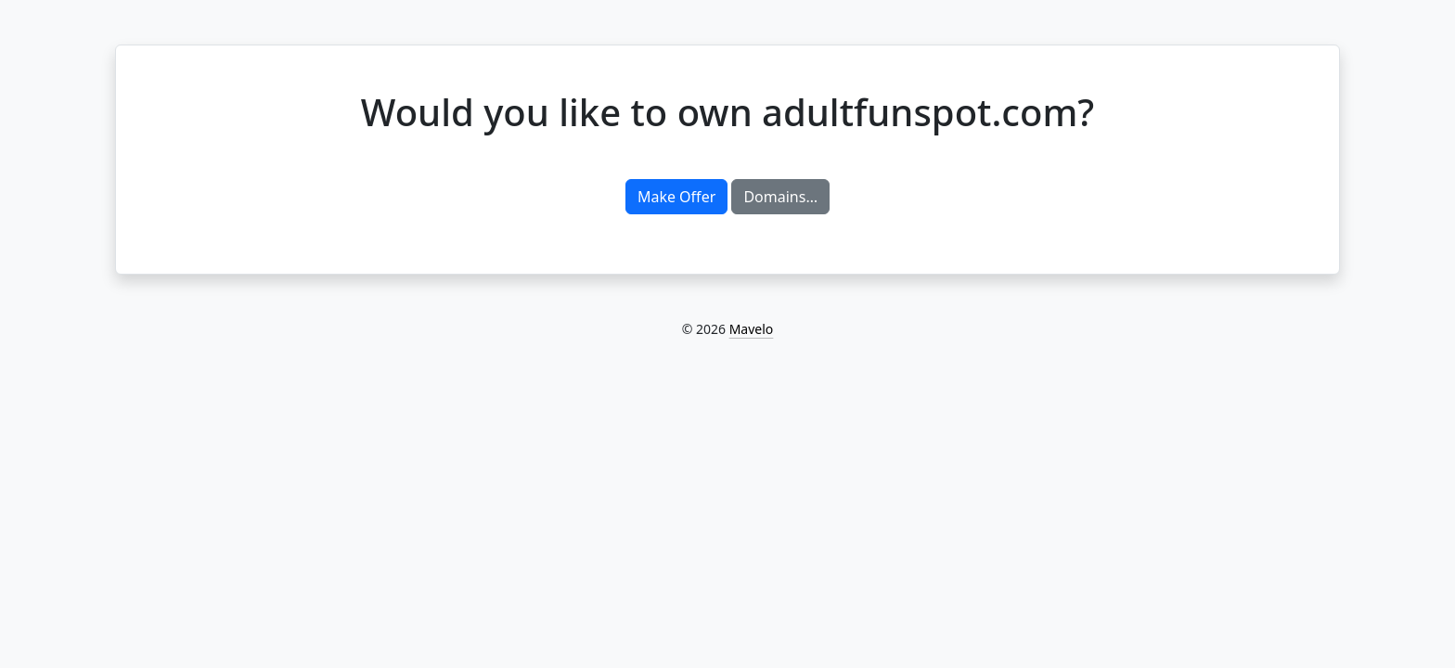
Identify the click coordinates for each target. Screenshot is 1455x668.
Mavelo (751, 329)
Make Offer (676, 196)
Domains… (780, 196)
